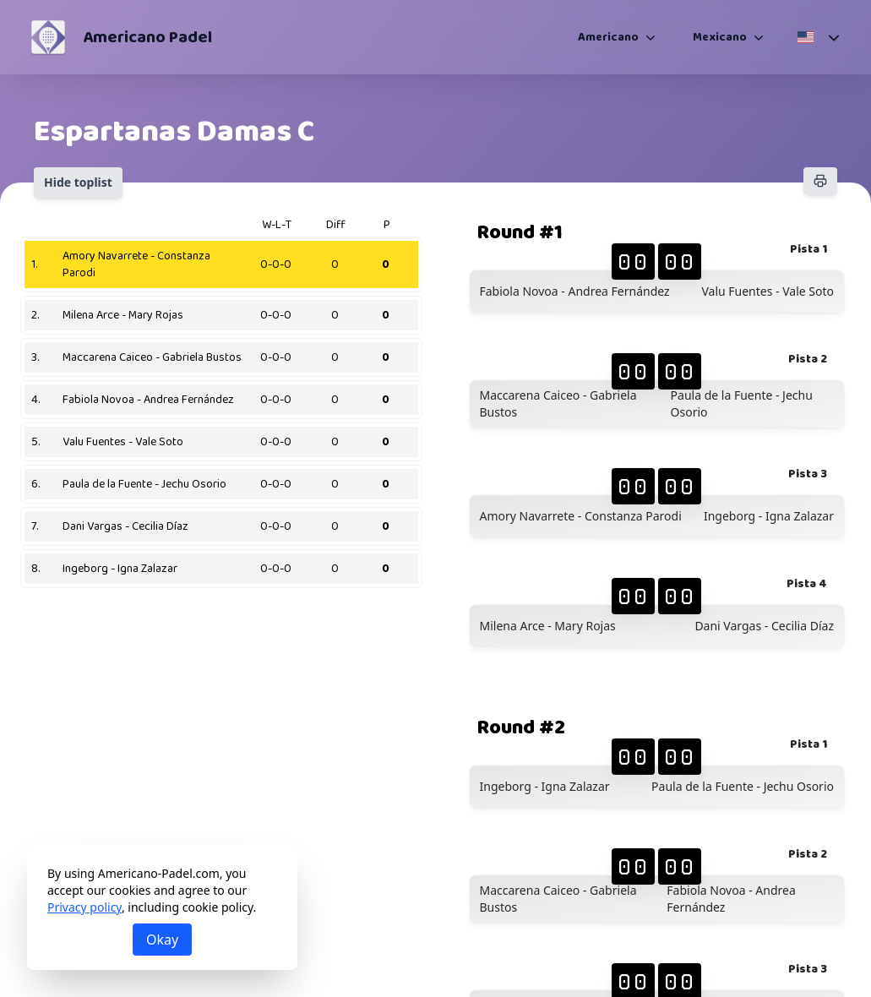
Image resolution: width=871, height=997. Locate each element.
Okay (162, 939)
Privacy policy (84, 907)
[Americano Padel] (48, 37)
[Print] (820, 180)
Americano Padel (147, 37)
